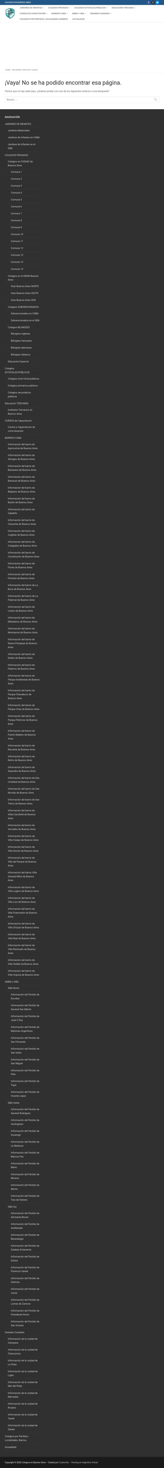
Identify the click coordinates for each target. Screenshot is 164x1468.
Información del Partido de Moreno (25, 1176)
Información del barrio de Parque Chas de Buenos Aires (23, 707)
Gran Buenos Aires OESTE (25, 293)
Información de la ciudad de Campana (23, 1340)
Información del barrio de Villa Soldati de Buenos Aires (23, 962)
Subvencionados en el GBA (25, 320)
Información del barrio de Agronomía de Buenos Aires (23, 446)
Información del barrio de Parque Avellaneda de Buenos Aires (24, 679)
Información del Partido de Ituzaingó (25, 1133)
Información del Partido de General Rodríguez (25, 1111)
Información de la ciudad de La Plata (23, 1362)
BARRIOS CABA (13, 437)
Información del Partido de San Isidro (25, 1050)
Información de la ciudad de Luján (23, 1373)
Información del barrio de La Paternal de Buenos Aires (23, 598)
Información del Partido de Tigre (25, 1083)
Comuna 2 (16, 178)
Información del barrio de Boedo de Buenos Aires (21, 500)
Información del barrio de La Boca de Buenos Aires (23, 587)
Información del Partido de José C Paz (25, 1018)
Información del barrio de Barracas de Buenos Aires (21, 478)
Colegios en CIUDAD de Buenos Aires (20, 163)
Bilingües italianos (20, 354)
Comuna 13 (17, 255)
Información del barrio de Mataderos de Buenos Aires (22, 619)
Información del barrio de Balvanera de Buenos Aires (22, 468)
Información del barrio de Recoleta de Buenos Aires (21, 747)
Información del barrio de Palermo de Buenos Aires (21, 667)
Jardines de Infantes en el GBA (21, 146)
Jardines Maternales (19, 130)
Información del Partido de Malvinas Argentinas (25, 1029)
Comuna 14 (17, 262)
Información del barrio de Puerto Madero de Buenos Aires (22, 734)
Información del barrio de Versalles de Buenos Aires (22, 827)
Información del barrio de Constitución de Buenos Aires (23, 554)
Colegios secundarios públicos (19, 394)
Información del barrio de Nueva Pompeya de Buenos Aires (22, 643)
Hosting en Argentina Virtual (84, 1462)
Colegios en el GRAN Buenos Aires (23, 278)
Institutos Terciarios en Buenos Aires (20, 411)
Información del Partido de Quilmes (25, 1280)
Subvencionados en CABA (25, 313)
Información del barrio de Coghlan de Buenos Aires (21, 533)
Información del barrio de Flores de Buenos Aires (21, 565)
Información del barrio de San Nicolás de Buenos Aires (23, 790)
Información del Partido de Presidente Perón (25, 1312)
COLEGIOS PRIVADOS (17, 155)
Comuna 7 (16, 213)
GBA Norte (14, 988)
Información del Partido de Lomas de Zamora (25, 1301)
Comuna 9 (16, 227)
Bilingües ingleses (20, 333)
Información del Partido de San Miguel (25, 1061)
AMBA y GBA (12, 981)
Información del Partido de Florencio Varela (25, 1269)
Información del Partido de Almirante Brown (25, 1215)
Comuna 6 (16, 206)
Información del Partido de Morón (25, 1187)
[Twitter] (157, 2)
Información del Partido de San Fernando (25, 1040)
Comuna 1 (16, 171)
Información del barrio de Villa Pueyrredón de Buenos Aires (22, 912)
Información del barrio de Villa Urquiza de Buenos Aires (23, 972)
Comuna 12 (17, 248)
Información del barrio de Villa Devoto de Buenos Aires (23, 849)
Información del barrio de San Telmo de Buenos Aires (23, 801)
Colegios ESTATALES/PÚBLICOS (17, 370)
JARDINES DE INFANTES (18, 124)
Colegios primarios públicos (23, 385)
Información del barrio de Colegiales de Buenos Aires (22, 543)
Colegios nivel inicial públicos (23, 378)
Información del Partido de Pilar (25, 1072)
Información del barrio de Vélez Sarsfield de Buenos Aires (22, 814)
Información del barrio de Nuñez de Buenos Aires (21, 656)
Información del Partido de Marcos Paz (25, 1154)
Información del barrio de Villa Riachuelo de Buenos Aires (21, 949)
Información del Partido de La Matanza (25, 1143)
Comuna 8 (16, 220)
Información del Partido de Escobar (25, 996)
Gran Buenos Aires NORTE (25, 286)
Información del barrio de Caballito (21, 511)
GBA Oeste (14, 1102)
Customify (64, 1462)
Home (8, 70)
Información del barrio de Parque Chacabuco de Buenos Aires (21, 694)
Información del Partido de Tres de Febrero (25, 1197)
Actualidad (10, 1447)
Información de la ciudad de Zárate (23, 1427)
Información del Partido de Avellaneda (25, 1226)
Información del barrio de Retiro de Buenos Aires (21, 758)
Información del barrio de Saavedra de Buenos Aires (22, 769)
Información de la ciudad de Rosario (23, 1405)
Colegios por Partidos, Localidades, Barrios (16, 1438)
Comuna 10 (17, 234)
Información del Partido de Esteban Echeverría (25, 1247)
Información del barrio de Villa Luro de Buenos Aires (22, 900)
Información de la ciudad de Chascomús (23, 1351)
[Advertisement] (82, 44)
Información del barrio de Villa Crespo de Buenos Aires (23, 838)
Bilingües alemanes (21, 347)
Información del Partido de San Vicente (25, 1323)
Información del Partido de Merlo (25, 1165)
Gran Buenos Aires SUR (23, 300)
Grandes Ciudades (15, 1332)
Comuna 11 (17, 241)
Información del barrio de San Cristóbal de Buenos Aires (23, 780)
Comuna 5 (16, 199)
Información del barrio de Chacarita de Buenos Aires (22, 522)
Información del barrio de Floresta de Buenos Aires (21, 576)
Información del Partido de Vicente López (25, 1094)
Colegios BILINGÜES (19, 327)
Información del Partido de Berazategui (25, 1236)
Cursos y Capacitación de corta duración (21, 429)
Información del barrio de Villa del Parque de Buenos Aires (22, 861)
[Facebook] (148, 2)
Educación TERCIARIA (17, 403)
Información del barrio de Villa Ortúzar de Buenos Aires (23, 925)
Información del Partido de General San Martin (25, 1007)
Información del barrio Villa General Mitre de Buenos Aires (22, 876)
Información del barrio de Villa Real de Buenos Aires (22, 936)
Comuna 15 (17, 269)
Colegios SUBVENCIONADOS (23, 307)
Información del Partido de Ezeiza (25, 1258)
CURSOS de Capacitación (18, 420)
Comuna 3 (16, 185)
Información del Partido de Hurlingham (25, 1122)
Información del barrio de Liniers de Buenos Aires (21, 608)
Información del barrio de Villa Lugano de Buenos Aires (23, 889)
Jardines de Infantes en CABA (24, 137)
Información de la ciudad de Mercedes (23, 1395)
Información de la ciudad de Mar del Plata (23, 1384)
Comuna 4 (16, 192)
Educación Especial (18, 361)
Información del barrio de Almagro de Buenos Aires (21, 457)
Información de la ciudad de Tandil (23, 1416)
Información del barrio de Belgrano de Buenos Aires (21, 489)
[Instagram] (153, 2)
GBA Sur (12, 1206)
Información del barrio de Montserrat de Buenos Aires (23, 630)
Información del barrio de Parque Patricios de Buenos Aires (22, 720)
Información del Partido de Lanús (25, 1291)
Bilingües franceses (21, 340)
